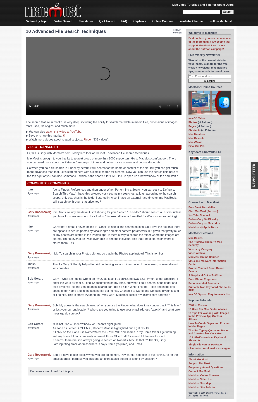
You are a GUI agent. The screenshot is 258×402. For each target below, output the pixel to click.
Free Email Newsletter (201, 207)
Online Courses (162, 21)
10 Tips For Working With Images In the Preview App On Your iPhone (208, 316)
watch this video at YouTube (64, 131)
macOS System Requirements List (209, 294)
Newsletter (86, 21)
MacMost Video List (200, 379)
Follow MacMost (221, 21)
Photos (192, 122)
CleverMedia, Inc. (219, 393)
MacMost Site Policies (201, 387)
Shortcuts (194, 130)
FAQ (124, 21)
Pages (192, 126)
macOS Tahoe (197, 118)
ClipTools (139, 21)
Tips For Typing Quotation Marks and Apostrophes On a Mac (208, 332)
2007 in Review (197, 305)
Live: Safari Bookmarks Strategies (209, 348)
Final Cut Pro (196, 146)
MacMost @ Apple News (203, 227)
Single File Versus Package (205, 344)
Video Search (63, 21)
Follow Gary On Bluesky (203, 219)
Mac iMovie (195, 142)
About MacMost (198, 359)
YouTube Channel (192, 21)
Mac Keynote (196, 138)
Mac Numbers (196, 134)
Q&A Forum (107, 21)
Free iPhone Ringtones (202, 279)
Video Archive (197, 253)
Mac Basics (195, 238)
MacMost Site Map (199, 383)
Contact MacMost (199, 371)
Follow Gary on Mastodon (204, 223)
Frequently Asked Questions (205, 367)
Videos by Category (200, 249)
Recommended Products (203, 283)
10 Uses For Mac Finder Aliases (207, 309)
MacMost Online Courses (203, 257)
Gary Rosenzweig (39, 212)
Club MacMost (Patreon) (203, 211)
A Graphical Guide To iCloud (205, 275)
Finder (88, 139)
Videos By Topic (37, 21)
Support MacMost (199, 363)
